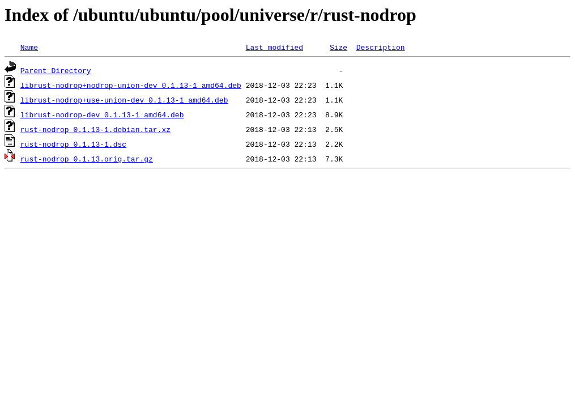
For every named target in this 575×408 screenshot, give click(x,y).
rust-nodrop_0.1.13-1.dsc (73, 144)
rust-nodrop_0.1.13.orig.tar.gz (86, 159)
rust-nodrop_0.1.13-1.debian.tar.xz (95, 129)
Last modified (274, 47)
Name (29, 47)
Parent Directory (55, 70)
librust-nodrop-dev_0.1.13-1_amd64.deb (102, 114)
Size (338, 47)
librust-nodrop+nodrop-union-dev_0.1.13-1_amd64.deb (130, 85)
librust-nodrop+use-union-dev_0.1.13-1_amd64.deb (124, 100)
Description (380, 47)
